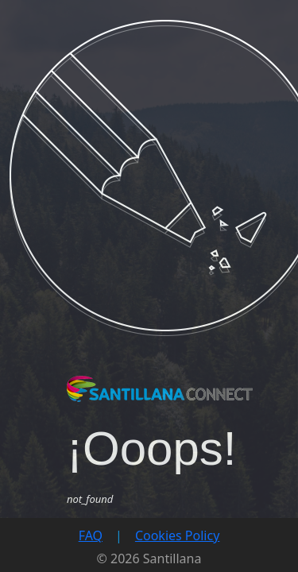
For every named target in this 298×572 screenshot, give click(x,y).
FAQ (91, 535)
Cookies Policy (177, 535)
